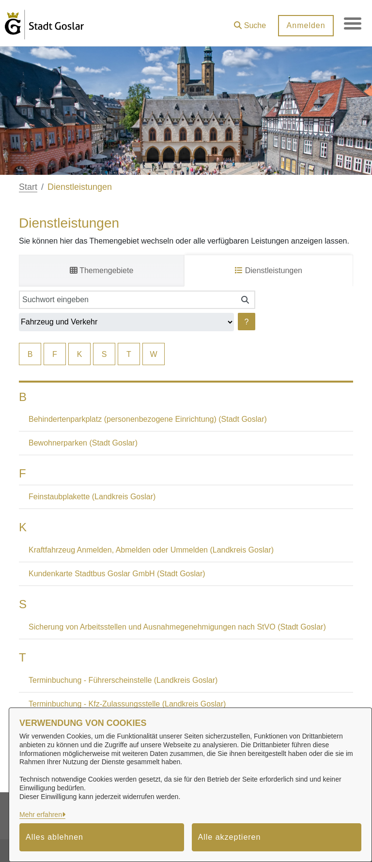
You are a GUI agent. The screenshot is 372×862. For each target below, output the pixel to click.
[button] (248, 22)
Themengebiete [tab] (101, 270)
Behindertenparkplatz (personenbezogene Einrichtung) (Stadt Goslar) (148, 419)
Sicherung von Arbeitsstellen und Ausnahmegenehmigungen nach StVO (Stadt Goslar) (177, 627)
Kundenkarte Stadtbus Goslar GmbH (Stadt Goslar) (117, 574)
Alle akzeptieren (229, 837)
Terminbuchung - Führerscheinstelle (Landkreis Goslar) (123, 680)
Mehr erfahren (40, 814)
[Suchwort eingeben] (127, 300)
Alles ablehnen (54, 837)
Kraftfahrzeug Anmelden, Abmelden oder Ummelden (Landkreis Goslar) (151, 550)
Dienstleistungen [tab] (268, 270)
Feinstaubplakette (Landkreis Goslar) (92, 497)
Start (28, 187)
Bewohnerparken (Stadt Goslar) (83, 443)
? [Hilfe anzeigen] (247, 322)
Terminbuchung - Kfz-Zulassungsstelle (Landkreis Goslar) (127, 704)
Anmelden (303, 25)
